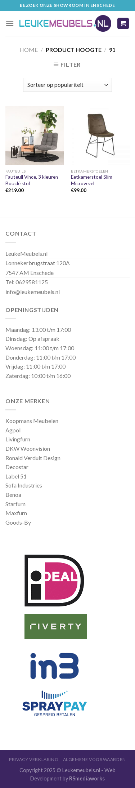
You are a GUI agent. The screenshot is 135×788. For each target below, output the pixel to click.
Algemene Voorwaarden (94, 759)
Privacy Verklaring (33, 759)
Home (28, 49)
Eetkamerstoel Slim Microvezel (91, 180)
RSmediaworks (87, 778)
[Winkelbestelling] (67, 85)
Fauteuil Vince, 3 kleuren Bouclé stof (31, 180)
